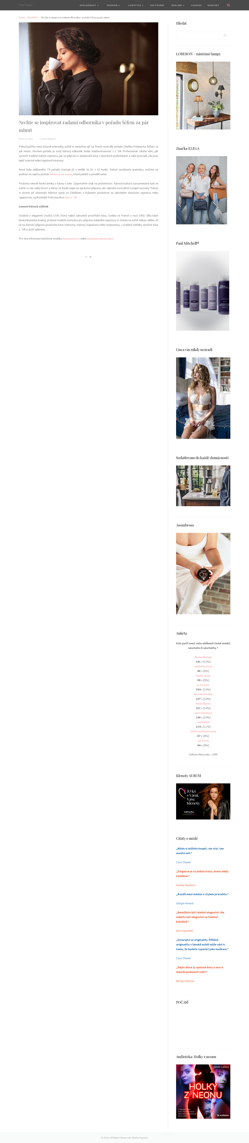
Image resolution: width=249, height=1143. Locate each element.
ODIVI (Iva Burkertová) (203, 731)
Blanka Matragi (203, 657)
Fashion (112, 5)
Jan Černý (203, 740)
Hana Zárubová (203, 712)
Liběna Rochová (203, 666)
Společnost (88, 5)
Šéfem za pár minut (61, 174)
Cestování (157, 5)
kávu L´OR (71, 197)
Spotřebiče (33, 17)
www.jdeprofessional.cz (102, 238)
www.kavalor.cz (71, 238)
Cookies (196, 5)
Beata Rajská (203, 703)
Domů (22, 17)
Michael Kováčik (203, 694)
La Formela (203, 685)
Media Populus (140, 1137)
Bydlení (177, 5)
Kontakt (213, 5)
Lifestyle (134, 5)
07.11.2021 (26, 138)
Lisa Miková (203, 722)
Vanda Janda (203, 675)
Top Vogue (26, 5)
